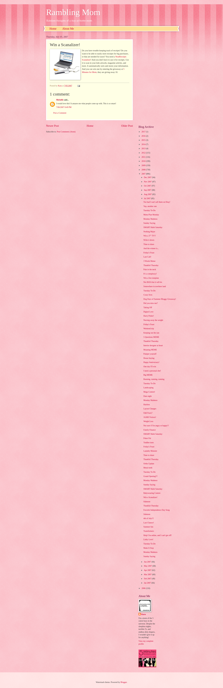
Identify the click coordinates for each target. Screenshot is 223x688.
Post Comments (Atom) (66, 132)
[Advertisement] (158, 78)
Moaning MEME (150, 350)
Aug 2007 (148, 194)
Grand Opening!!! (150, 476)
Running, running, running (153, 379)
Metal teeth (147, 468)
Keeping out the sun (151, 333)
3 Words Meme (149, 261)
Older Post (127, 125)
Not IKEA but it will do (152, 282)
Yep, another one (150, 206)
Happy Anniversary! (151, 362)
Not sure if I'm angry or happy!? (156, 426)
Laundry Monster (150, 451)
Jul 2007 (147, 198)
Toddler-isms (148, 442)
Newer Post (52, 125)
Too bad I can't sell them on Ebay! (156, 202)
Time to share (148, 244)
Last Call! (147, 257)
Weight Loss (148, 421)
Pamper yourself (149, 354)
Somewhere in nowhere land (154, 286)
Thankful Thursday (150, 265)
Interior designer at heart (153, 345)
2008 (144, 170)
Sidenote (146, 502)
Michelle (59, 100)
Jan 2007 (147, 583)
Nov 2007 (148, 182)
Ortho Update (148, 464)
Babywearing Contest (151, 493)
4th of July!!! (148, 518)
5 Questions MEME (151, 337)
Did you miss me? (150, 303)
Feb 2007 (148, 579)
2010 (144, 161)
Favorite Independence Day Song (156, 510)
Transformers (148, 531)
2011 (144, 157)
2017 (144, 132)
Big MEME (148, 375)
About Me (68, 28)
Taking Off (147, 307)
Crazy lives (147, 295)
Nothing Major (149, 232)
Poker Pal (147, 438)
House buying (148, 358)
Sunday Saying (149, 223)
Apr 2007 (148, 570)
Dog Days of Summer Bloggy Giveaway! (159, 299)
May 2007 (148, 566)
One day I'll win (149, 366)
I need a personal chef (152, 371)
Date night (147, 396)
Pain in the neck (149, 269)
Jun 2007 (148, 562)
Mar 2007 (148, 574)
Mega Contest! (149, 392)
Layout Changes (149, 409)
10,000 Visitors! (149, 417)
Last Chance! (148, 523)
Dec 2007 (148, 177)
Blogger (123, 682)
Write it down (148, 240)
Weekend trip (148, 328)
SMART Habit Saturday (152, 227)
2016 (144, 136)
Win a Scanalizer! (150, 497)
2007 (144, 174)
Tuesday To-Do (149, 210)
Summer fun (148, 527)
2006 (144, 588)
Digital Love (148, 312)
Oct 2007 (148, 186)
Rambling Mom (73, 12)
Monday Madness (150, 219)
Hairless (146, 404)
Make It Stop (148, 548)
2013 (144, 148)
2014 (144, 144)
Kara (143, 614)
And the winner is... (151, 248)
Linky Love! (148, 539)
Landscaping (148, 388)
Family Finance (149, 430)
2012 (144, 153)
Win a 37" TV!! (149, 236)
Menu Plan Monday (151, 215)
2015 (144, 140)
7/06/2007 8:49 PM (63, 107)
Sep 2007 (148, 190)
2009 (144, 165)
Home (52, 28)
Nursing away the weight (153, 320)
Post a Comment (59, 113)
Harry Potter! (148, 316)
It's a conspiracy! (150, 274)
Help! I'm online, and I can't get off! (157, 535)
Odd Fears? (147, 413)
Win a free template (151, 278)
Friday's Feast (148, 253)
